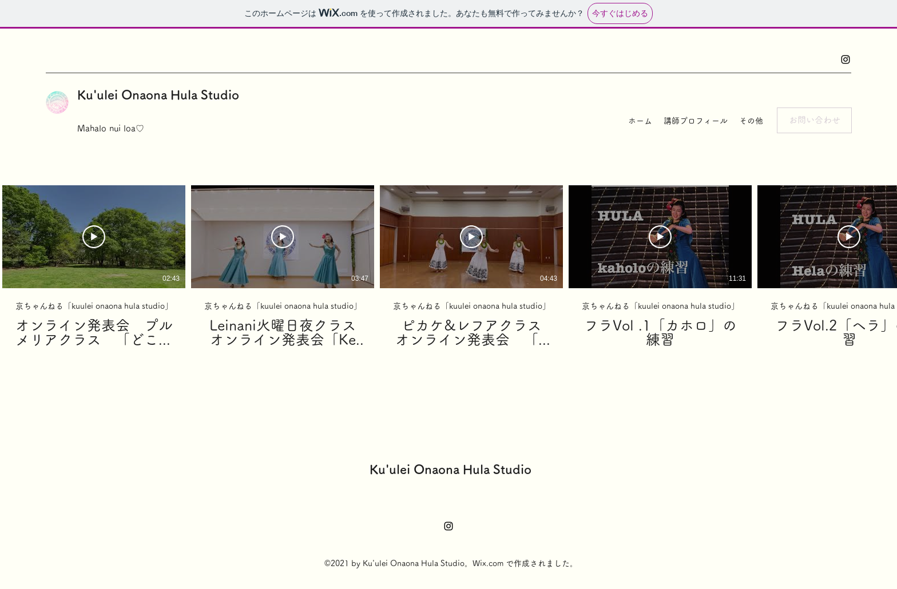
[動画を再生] (93, 236)
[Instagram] (845, 59)
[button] (814, 120)
